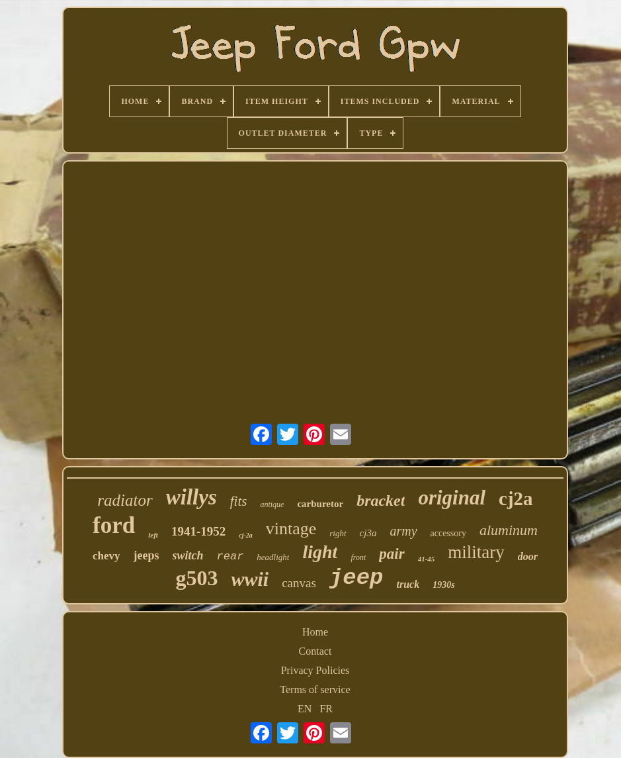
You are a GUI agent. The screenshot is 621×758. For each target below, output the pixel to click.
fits (238, 501)
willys (191, 497)
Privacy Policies (315, 670)
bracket (380, 500)
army (403, 531)
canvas (299, 583)
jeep (356, 578)
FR (326, 708)
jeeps (146, 555)
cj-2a (246, 535)
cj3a (368, 533)
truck (407, 584)
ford (114, 525)
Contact (315, 651)
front (358, 557)
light (319, 552)
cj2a (516, 498)
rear (230, 556)
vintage (291, 528)
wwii (250, 579)
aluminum (508, 530)
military (476, 552)
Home (315, 632)
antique (272, 504)
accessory (448, 533)
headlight (273, 557)
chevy (106, 555)
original (451, 497)
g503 (196, 578)
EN (304, 708)
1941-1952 (198, 531)
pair (391, 553)
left (153, 535)
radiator (124, 500)
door (528, 556)
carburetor (320, 503)
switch (188, 555)
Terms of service (315, 689)
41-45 (426, 559)
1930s (443, 585)
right (337, 533)
